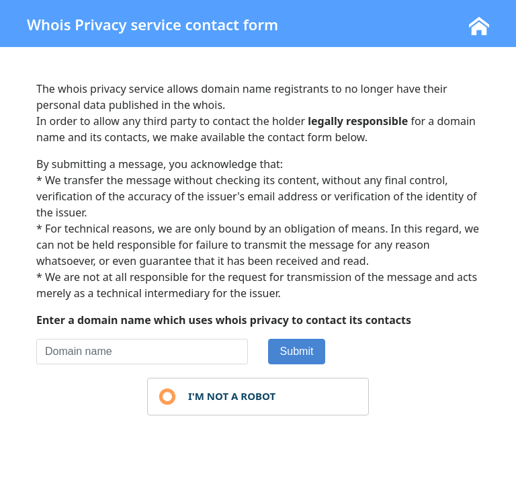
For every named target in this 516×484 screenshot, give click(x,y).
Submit (297, 351)
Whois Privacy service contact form (152, 24)
